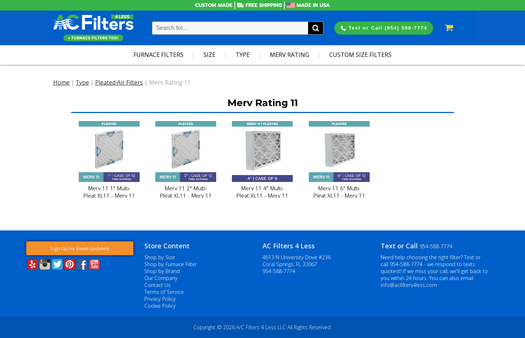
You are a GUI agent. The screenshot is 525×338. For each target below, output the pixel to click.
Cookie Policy (160, 305)
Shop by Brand (162, 271)
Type (243, 55)
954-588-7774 (278, 271)
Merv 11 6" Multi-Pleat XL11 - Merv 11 (339, 191)
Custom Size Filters (360, 55)
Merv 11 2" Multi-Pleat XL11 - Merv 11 (186, 191)
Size (209, 55)
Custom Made (214, 5)
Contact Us (157, 284)
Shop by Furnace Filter (170, 264)
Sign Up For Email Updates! (79, 248)
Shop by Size (159, 257)
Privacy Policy (160, 298)
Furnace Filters (158, 55)
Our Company (161, 278)
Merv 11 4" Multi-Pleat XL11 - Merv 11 (262, 191)
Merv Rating (289, 55)
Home (61, 82)
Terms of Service (164, 291)
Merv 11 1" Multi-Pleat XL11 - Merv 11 (109, 191)
